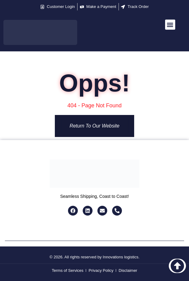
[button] (170, 25)
